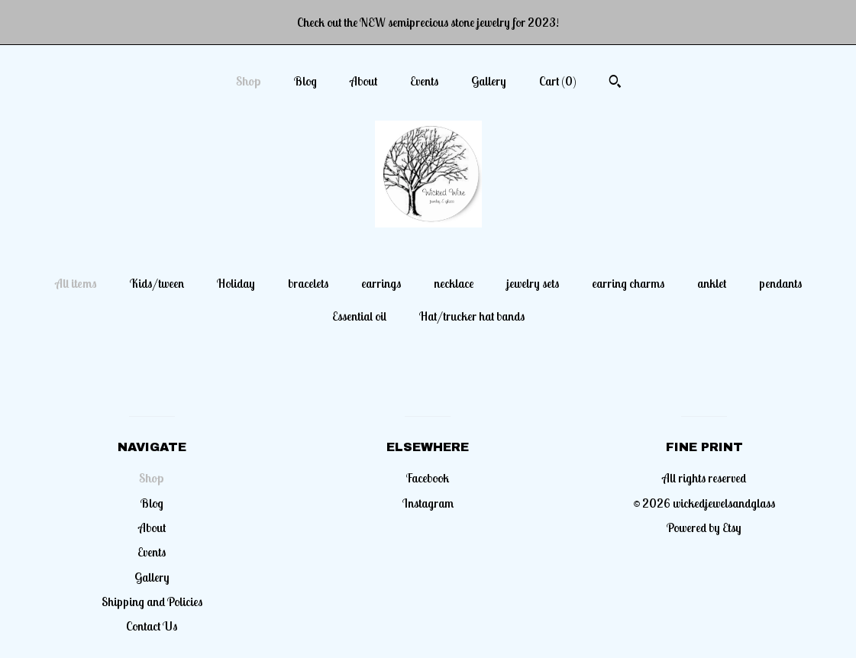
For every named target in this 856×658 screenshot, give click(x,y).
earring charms (628, 283)
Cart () (558, 81)
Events (424, 81)
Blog (305, 81)
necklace (453, 283)
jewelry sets (532, 283)
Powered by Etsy (704, 527)
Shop (248, 81)
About (363, 81)
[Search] (615, 83)
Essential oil (359, 316)
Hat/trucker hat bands (472, 316)
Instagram (428, 503)
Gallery (488, 81)
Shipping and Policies (152, 601)
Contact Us (151, 626)
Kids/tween (157, 283)
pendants (780, 283)
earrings (381, 283)
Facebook (427, 477)
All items (76, 283)
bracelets (308, 283)
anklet (711, 283)
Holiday (236, 283)
